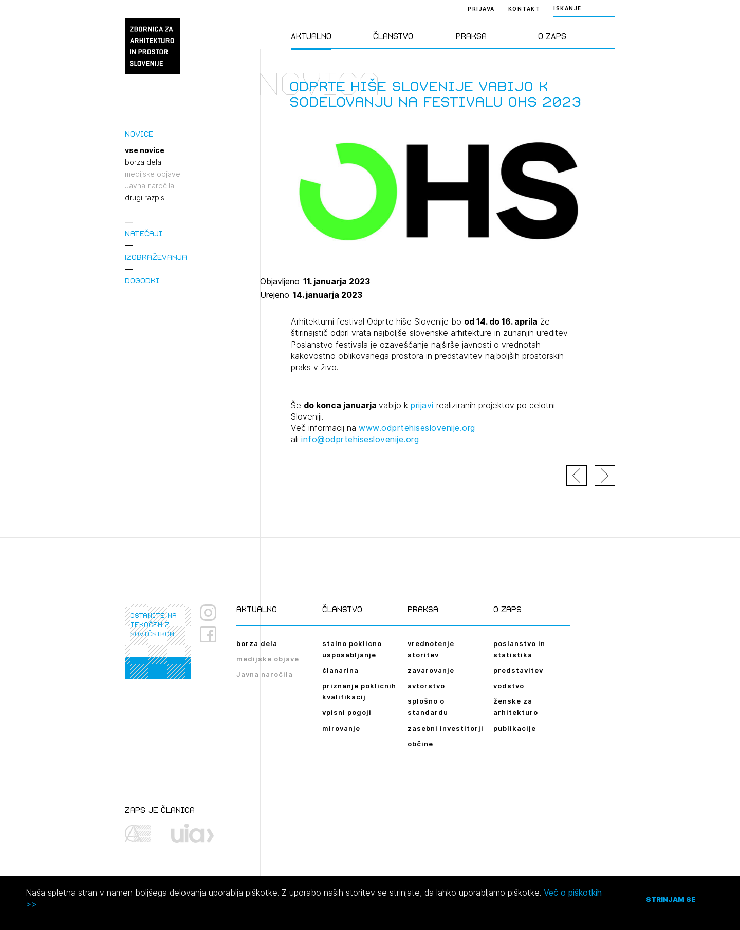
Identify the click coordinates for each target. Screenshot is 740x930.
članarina (340, 670)
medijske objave (152, 174)
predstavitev (518, 670)
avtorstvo (426, 685)
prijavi (422, 405)
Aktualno (311, 36)
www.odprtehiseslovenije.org (417, 427)
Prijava (481, 8)
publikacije (514, 728)
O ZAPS (552, 36)
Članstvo (393, 36)
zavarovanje (431, 670)
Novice (139, 133)
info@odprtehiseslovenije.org (360, 439)
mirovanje (341, 728)
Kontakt (524, 8)
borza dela (143, 162)
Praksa (471, 36)
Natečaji (143, 233)
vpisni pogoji (347, 712)
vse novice (144, 150)
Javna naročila (149, 186)
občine (420, 743)
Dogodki (142, 280)
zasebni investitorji (446, 728)
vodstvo (508, 685)
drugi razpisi (145, 197)
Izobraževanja (156, 257)
